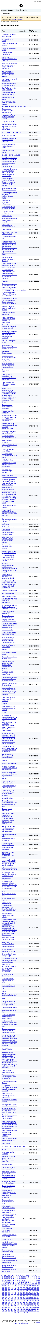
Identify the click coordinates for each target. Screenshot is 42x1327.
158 (29, 1290)
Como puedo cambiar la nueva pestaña (9, 1261)
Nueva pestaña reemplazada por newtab (7, 470)
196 (26, 1295)
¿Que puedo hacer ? (8, 1239)
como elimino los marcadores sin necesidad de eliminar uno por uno (9, 377)
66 (17, 1280)
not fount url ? (6, 524)
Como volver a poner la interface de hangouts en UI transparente (9, 326)
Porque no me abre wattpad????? (8, 612)
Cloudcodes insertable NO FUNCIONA (9, 35)
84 (17, 1282)
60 (5, 1280)
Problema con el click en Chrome (8, 212)
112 (9, 1285)
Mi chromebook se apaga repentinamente (9, 436)
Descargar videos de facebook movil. (8, 1186)
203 (9, 1297)
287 (26, 1307)
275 (29, 1306)
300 (26, 1309)
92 (34, 1282)
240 (3, 1302)
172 (32, 1292)
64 (13, 1280)
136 (3, 1289)
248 (26, 1302)
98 (8, 1284)
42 (5, 1279)
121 (35, 1285)
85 (19, 1282)
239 (38, 1300)
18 (31, 1275)
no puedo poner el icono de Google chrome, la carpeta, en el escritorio (9, 606)
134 (35, 1287)
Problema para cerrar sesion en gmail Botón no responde (9, 1076)
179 (15, 1294)
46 (13, 1279)
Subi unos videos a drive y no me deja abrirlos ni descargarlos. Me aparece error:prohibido (9, 301)
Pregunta (5, 281)
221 (24, 1299)
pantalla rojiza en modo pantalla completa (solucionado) (9, 464)
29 (15, 1277)
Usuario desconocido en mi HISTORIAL (9, 657)
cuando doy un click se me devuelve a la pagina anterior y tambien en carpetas (9, 1244)
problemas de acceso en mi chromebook (8, 1182)
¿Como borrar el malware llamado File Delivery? (8, 259)
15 (24, 1275)
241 (6, 1302)
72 (30, 1280)
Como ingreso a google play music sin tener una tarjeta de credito (9, 773)
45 (11, 1279)
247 (24, 1302)
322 (26, 1312)
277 (35, 1306)
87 (24, 1282)
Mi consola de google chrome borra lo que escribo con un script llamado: (8, 558)
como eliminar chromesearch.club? (8, 1071)
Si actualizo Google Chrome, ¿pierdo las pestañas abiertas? (8, 755)
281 (9, 1307)
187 (38, 1294)
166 (15, 1292)
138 (9, 1289)
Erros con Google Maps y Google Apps (9, 955)
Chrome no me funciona (9, 763)
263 (32, 1304)
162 (3, 1292)
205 (15, 1297)
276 (32, 1306)
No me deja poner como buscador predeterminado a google (9, 195)
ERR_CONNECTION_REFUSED (11, 155)
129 (21, 1287)
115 (18, 1285)
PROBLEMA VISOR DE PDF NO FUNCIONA (9, 938)
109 (39, 1284)
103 (21, 1284)
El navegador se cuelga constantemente (9, 786)
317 (38, 1311)
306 (6, 1311)
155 (21, 1290)
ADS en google (6, 903)
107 (33, 1284)
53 (28, 1279)
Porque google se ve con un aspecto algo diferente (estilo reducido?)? (8, 792)
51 (24, 1279)
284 (18, 1307)
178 (12, 1294)
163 (6, 1292)
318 (15, 1312)
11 (16, 1275)
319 (18, 1312)
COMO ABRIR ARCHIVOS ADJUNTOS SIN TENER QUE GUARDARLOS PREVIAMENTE (9, 968)
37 (32, 1277)
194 (21, 1295)
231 (15, 1300)
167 (18, 1292)
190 (9, 1295)
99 (10, 1284)
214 (3, 1299)
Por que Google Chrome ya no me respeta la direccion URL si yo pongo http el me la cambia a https (9, 172)
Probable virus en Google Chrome (7, 975)
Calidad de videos (7, 798)
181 (21, 1294)
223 (29, 1299)
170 (26, 1292)
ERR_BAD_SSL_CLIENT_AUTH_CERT (13, 1146)
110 (3, 1285)
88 (26, 1282)
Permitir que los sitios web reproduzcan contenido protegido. (8, 1030)
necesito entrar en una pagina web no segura (9, 552)
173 (35, 1292)
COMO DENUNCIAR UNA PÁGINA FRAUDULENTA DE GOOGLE (8, 854)
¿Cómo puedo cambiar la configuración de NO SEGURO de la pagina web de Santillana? (9, 862)
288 (29, 1307)
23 (2, 1277)
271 (18, 1306)
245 (18, 1302)
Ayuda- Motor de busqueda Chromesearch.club (8, 576)
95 (2, 1284)
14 (22, 1275)
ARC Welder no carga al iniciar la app (9, 80)
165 (12, 1292)
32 (22, 1277)
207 (21, 1297)
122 (38, 1285)
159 (32, 1290)
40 (39, 1277)
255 (9, 1304)
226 (38, 1299)
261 (26, 1304)
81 (11, 1282)
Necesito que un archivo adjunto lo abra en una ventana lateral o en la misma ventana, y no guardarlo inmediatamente (9, 162)
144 (26, 1289)
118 (26, 1285)
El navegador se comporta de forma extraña (8, 915)
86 (22, 1282)
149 (3, 1290)
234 (24, 1300)
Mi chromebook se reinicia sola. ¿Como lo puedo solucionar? (9, 874)
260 (24, 1304)
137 (6, 1289)
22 (39, 1275)
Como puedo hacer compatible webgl (8, 1251)
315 (32, 1311)
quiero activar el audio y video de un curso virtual (9, 868)
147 (35, 1289)
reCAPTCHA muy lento (9, 135)
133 (32, 1287)
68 (22, 1280)
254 (6, 1304)
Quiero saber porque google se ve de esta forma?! (8, 708)
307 (9, 1311)
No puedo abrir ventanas (9, 590)
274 (26, 1306)
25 (7, 1277)
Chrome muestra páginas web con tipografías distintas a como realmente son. (9, 908)
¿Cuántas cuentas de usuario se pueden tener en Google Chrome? (9, 1002)
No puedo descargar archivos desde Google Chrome (9, 308)
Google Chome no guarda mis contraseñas (9, 476)
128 (18, 1287)
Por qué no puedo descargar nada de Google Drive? (8, 672)
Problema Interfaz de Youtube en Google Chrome (8, 116)
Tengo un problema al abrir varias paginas (8, 1168)
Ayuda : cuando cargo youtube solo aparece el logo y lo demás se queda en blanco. (9, 828)
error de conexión (7, 630)
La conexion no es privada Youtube (7, 1049)
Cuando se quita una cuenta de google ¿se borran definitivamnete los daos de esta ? (9, 482)
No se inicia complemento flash (8, 943)
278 (38, 1306)
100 (13, 1284)
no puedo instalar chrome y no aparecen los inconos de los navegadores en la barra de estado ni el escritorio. (9, 274)
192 (15, 1295)
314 (29, 1311)
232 (18, 1300)
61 (7, 1280)
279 (3, 1307)
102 (19, 1284)
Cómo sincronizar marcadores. (7, 848)
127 (15, 1287)
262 (29, 1304)
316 (35, 1311)
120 (32, 1285)
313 (26, 1311)
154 (18, 1290)
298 (21, 1309)
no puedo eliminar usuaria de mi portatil (8, 950)
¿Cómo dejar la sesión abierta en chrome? (9, 633)
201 (3, 1297)
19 (33, 1275)
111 (6, 1285)
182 (24, 1294)
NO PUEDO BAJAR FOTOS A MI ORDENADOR (7, 1230)
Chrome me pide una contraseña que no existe (8, 146)
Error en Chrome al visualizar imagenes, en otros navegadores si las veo (9, 803)
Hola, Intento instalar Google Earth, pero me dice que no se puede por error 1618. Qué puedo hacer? (9, 584)
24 (5, 1277)
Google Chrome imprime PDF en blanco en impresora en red (9, 1116)
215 (6, 1299)
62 (9, 1280)
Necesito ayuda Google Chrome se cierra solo (9, 189)
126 (12, 1287)
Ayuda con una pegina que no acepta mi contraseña (9, 139)
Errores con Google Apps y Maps (8, 450)
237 (32, 1300)
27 (11, 1277)
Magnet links (6, 530)
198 (32, 1295)
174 (38, 1292)
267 (6, 1306)
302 (32, 1309)
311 (21, 1311)
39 (37, 1277)
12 (18, 1275)
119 (29, 1285)
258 (18, 1304)
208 (24, 1297)
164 (9, 1292)
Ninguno (4, 703)
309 (15, 1311)
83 (15, 1282)
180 (18, 1294)
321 (24, 1312)
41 (2, 1279)
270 (15, 1306)
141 (18, 1289)
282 (12, 1307)
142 (21, 1289)
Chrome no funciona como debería (8, 646)
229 (9, 1300)
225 (35, 1299)
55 (32, 1279)
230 (12, 1300)
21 (37, 1275)
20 (35, 1275)
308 (12, 1311)
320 (21, 1312)
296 (15, 1309)
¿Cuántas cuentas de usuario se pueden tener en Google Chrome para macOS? (9, 1023)
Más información (17, 19)
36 (30, 1277)
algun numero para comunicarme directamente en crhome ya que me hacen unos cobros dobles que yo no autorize (8, 818)
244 (15, 1302)
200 (38, 1295)
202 (6, 1297)
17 (29, 1275)
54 (30, 1279)
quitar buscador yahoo (9, 596)
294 (9, 1309)
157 (26, 1290)
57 (37, 1279)
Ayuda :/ (4, 778)
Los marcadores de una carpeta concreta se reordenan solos (9, 625)
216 (9, 1299)
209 (26, 1297)
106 (30, 1284)
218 (15, 1299)
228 (6, 1300)
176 (6, 1294)
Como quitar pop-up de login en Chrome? (9, 432)
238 (35, 1300)
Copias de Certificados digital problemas (9, 1266)
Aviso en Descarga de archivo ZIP (9, 341)
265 (38, 1304)
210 (29, 1297)
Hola (3, 998)
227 (3, 1300)
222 (26, 1299)
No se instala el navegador (7, 441)
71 (28, 1280)
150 (6, 1290)
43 (7, 1279)
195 (24, 1295)
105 (27, 1284)
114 (15, 1285)
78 (5, 1282)
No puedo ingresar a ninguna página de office (8, 980)
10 (14, 1275)
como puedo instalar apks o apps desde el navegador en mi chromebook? (8, 319)
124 (6, 1287)
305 (3, 1311)
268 (9, 1306)
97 (6, 1284)
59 (2, 1280)
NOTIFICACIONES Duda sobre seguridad (9, 233)
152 (12, 1290)
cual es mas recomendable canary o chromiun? (9, 58)
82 (13, 1282)
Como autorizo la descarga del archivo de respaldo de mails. (9, 346)
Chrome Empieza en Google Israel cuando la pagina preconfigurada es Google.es (9, 749)
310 (18, 1311)
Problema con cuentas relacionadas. (9, 1270)
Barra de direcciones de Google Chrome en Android (9, 220)
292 (3, 1309)
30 (17, 1277)
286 (24, 1307)
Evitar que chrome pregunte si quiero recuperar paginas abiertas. (7, 539)
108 (36, 1284)
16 (27, 1275)
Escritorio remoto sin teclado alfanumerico (8, 207)
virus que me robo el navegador (8, 412)
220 (21, 1299)
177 (9, 1294)
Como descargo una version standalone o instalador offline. (8, 365)
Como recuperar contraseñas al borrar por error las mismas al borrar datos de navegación (9, 1193)
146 (32, 1289)
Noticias (4, 760)
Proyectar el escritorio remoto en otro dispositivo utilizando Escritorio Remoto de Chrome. (9, 1175)
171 (29, 1292)
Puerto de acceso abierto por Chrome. (8, 844)
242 (9, 1302)
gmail (3, 891)
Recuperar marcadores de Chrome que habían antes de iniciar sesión (9, 1110)
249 (29, 1302)
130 (24, 1287)
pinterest (4, 649)
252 (38, 1302)
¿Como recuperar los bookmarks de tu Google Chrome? (8, 1016)
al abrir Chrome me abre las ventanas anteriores (9, 1105)
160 (35, 1290)
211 (32, 1297)
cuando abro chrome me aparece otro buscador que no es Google (9, 960)
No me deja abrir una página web (8, 313)
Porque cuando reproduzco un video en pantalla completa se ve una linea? (9, 512)
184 (29, 1294)
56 (34, 1279)
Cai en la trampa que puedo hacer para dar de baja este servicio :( (9, 767)
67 (19, 1280)
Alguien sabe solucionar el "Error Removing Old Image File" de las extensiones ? (9, 418)
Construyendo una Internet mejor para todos (8, 1201)
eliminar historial (7, 1164)
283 (15, 1307)
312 (24, 1311)
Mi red (4, 1149)
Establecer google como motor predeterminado (9, 994)
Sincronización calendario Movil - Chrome (7, 546)
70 (26, 1280)
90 (30, 1282)
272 (21, 1306)
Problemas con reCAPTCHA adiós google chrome (7, 110)
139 (12, 1289)
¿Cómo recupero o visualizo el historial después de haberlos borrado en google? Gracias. (8, 182)
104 (24, 1284)
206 (18, 1297)
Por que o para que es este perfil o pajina (8, 782)
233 (21, 1300)
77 (2, 1282)
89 (28, 1282)
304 (38, 1309)
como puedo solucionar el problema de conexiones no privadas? (9, 1133)
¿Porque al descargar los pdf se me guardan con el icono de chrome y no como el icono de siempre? (9, 691)
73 (32, 1280)
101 (16, 1284)
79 (7, 1282)
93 (37, 1282)
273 (24, 1306)
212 (35, 1297)
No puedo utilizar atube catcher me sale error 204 (9, 986)
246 (21, 1302)
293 (6, 1309)
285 (21, 1307)
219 (18, 1299)
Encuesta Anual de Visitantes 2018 (8, 533)
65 (15, 1280)
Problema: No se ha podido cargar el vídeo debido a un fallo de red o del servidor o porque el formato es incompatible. (9, 125)
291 (38, 1307)
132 (29, 1287)
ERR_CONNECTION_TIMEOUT (11, 132)
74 (34, 1280)
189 (6, 1295)
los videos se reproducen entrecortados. (6, 202)
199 (35, 1295)
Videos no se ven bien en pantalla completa (9, 84)
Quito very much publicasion (7, 809)
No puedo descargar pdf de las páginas (9, 684)
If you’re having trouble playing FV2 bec (9, 89)
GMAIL (4, 712)
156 (24, 1290)
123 (3, 1287)
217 (12, 1299)
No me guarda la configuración (7, 53)
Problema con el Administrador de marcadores (7, 406)
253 (3, 1304)
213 (38, 1297)
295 (12, 1309)
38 (34, 1277)
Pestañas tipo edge (8, 527)
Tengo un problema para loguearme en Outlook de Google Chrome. (9, 678)
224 (32, 1299)
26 (9, 1277)
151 (9, 1290)
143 (24, 1289)
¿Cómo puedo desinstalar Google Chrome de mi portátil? (9, 1256)
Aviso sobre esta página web (27, 1322)
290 (35, 1307)
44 (9, 1279)
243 (12, 1302)
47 (15, 1279)
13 (20, 1275)
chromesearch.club (8, 947)
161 (38, 1290)
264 (35, 1304)
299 (24, 1309)
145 (29, 1289)
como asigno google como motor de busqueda (8, 699)
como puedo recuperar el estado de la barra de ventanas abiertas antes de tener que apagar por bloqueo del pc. (9, 1124)
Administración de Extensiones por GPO (8, 1207)
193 (18, 1295)
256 (12, 1304)
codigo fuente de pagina (9, 1007)
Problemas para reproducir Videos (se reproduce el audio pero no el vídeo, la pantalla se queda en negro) (9, 885)
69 (24, 1280)
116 (21, 1285)
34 (26, 1277)
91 (32, 1282)
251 (35, 1302)
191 (12, 1295)
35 (28, 1277)
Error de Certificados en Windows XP (9, 1235)
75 (37, 1280)
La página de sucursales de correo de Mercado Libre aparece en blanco (9, 1088)
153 (15, 1290)
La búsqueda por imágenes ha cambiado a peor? (9, 455)
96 (4, 1284)
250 (32, 1302)
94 (39, 1282)
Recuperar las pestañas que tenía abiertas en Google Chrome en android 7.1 (9, 65)
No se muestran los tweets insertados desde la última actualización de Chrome (8, 665)
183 (26, 1294)
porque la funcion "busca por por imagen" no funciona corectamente (9, 358)
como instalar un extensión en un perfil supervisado (8, 1095)
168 (21, 1292)
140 (15, 1289)
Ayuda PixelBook (7, 216)
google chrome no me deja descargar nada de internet (9, 519)
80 (9, 1282)
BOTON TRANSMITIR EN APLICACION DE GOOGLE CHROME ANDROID (8, 73)
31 (19, 1277)
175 (3, 1294)
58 (39, 1279)
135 (38, 1287)
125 (9, 1287)
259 (21, 1304)
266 (3, 1306)
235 (26, 1300)
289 (32, 1307)
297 (18, 1309)
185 (32, 1294)
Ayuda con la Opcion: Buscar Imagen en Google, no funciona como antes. (8, 1159)
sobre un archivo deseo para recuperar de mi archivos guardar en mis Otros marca (9, 1141)
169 (24, 1292)
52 (26, 1279)
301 (29, 1309)
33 (24, 1277)
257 (15, 1304)
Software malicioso (8, 593)
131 (26, 1287)
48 (17, 1279)
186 (35, 1294)
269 (12, 1306)
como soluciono (7, 229)
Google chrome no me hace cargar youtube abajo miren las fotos (9, 265)
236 (29, 1300)
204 (12, 1297)
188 (3, 1295)
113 (12, 1285)
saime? (4, 991)
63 (11, 1280)
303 (35, 1309)
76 (39, 1280)
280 (6, 1307)
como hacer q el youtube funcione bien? (9, 225)
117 (24, 1285)
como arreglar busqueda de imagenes (9, 445)
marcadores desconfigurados (7, 352)
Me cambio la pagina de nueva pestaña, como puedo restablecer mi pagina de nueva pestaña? (9, 334)
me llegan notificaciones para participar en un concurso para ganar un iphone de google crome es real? (9, 568)
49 (19, 1279)
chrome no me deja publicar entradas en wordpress (8, 384)
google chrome (6, 878)
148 (38, 1289)
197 (29, 1295)
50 (22, 1279)
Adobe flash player (7, 460)
